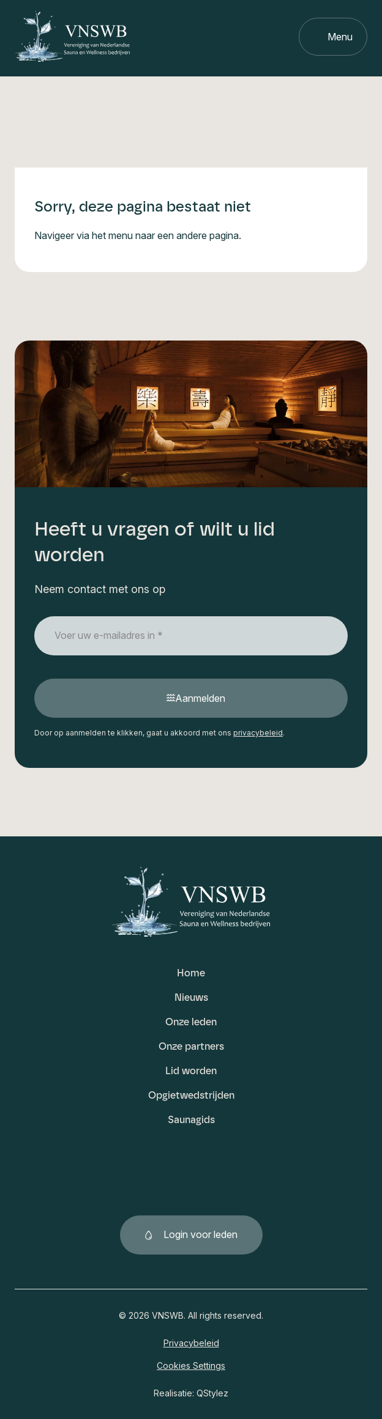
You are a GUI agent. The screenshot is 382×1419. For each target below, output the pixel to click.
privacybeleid (258, 732)
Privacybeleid (191, 1343)
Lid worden (191, 1071)
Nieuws (191, 997)
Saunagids (191, 1120)
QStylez (212, 1393)
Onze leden (191, 1022)
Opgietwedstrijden (191, 1095)
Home (191, 973)
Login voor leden (200, 1234)
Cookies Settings (191, 1365)
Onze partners (191, 1046)
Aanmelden (200, 698)
